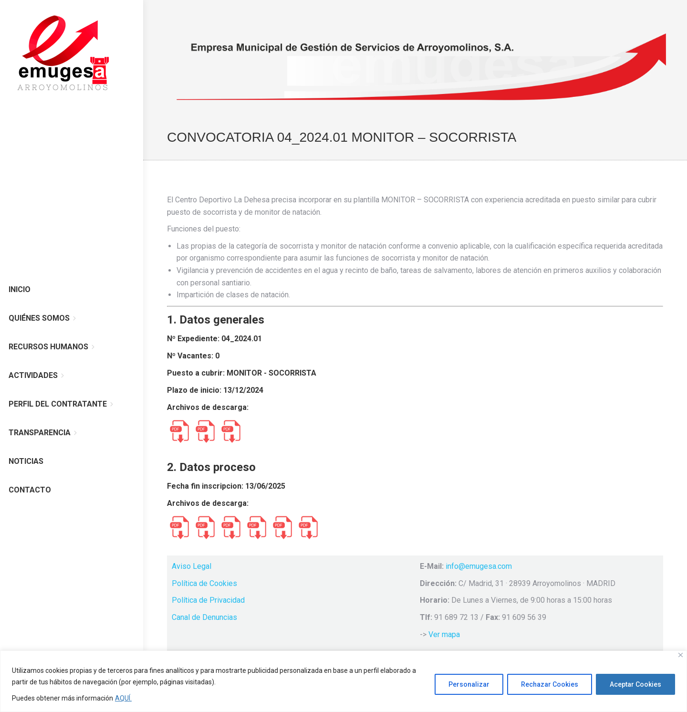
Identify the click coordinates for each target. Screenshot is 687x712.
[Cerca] (680, 655)
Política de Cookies (204, 583)
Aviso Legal (191, 566)
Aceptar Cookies (635, 684)
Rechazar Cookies (549, 684)
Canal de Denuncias (204, 617)
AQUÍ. (123, 698)
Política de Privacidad (208, 600)
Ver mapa (444, 634)
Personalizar (468, 684)
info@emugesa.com (479, 566)
